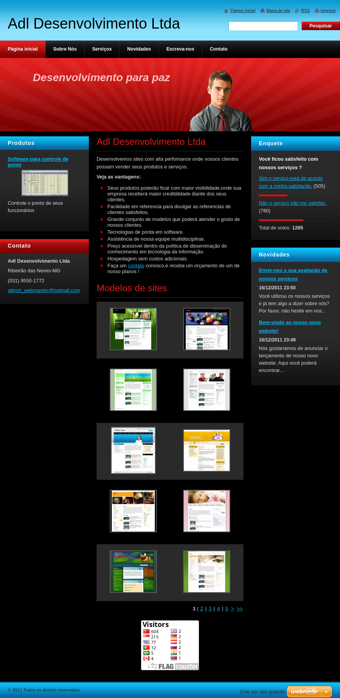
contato (136, 265)
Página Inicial (242, 10)
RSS (305, 10)
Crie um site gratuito (262, 692)
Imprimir (328, 10)
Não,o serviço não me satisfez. (292, 203)
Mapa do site (278, 10)
